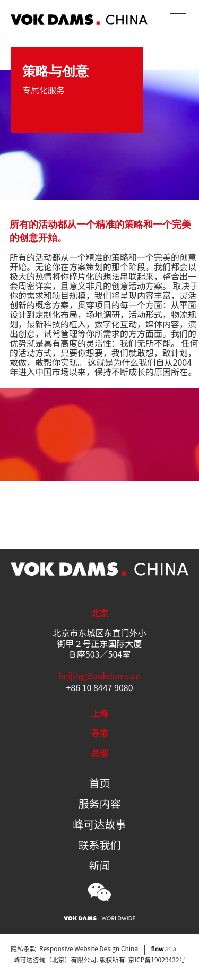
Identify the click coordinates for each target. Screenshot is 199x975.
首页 (99, 783)
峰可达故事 (99, 824)
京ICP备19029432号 (157, 959)
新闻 (99, 865)
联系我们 (100, 845)
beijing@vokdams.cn (99, 675)
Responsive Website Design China (88, 948)
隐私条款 (23, 948)
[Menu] (178, 18)
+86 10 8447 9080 (99, 687)
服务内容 (100, 803)
